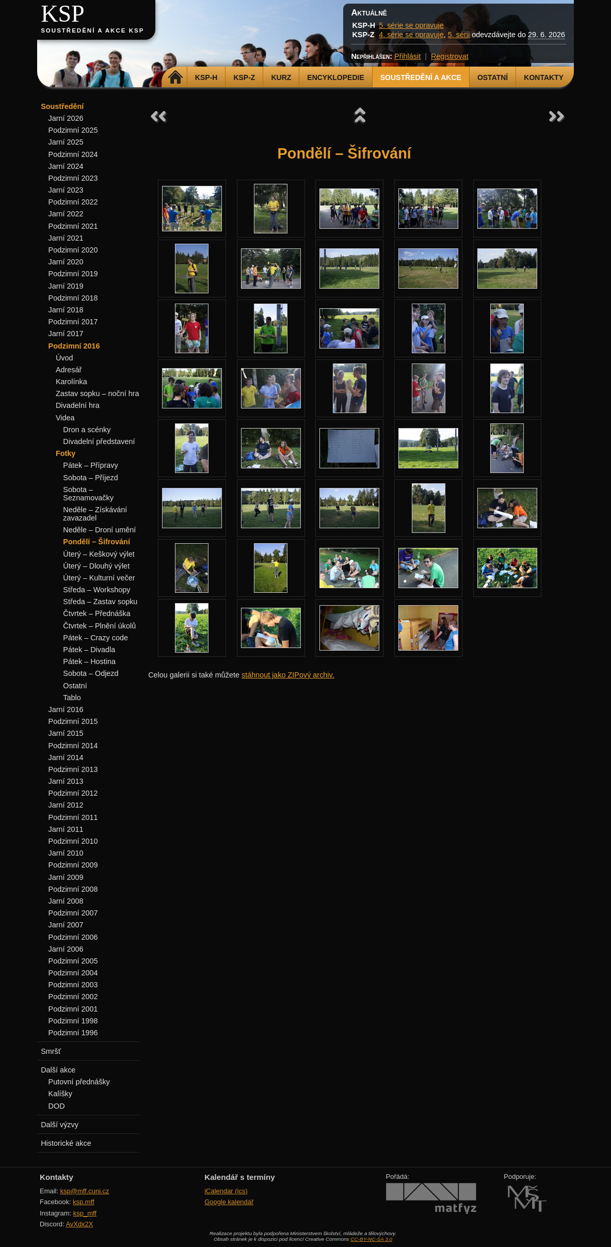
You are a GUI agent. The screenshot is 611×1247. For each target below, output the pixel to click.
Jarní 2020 (66, 262)
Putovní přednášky (79, 1082)
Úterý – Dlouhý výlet (96, 566)
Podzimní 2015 (73, 721)
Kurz (281, 77)
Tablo (72, 697)
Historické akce (66, 1143)
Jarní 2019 (66, 286)
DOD (57, 1106)
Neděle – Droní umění (99, 530)
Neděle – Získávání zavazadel (95, 514)
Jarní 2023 (66, 190)
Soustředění (62, 106)
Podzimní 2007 (73, 913)
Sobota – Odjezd (90, 673)
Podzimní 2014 (73, 745)
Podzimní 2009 (73, 865)
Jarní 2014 (66, 757)
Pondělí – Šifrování (96, 542)
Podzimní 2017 (73, 322)
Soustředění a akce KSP (92, 30)
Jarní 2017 (66, 333)
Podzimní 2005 (73, 961)
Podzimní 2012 (73, 793)
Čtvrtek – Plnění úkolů (99, 626)
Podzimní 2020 (73, 250)
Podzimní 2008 (73, 889)
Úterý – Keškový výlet (98, 554)
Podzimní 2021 (73, 226)
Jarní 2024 (66, 166)
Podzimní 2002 (73, 996)
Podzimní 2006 (73, 937)
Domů (176, 77)
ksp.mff (83, 1202)
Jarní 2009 (66, 877)
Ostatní (492, 77)
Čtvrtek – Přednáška (96, 613)
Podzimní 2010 (73, 841)
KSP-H (206, 77)
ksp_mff (85, 1213)
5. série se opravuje (411, 25)
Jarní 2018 (66, 310)
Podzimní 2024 (73, 154)
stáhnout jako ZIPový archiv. (288, 675)
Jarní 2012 (66, 805)
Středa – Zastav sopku (100, 601)
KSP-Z (244, 77)
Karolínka (71, 381)
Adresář (69, 370)
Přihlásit (407, 56)
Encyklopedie (335, 77)
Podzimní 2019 (73, 274)
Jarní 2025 (66, 142)
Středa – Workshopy (96, 590)
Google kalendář (228, 1202)
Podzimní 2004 (73, 973)
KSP (63, 14)
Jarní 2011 (66, 829)
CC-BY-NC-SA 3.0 (371, 1239)
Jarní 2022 (66, 214)
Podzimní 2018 (73, 298)
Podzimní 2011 (73, 817)
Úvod (64, 358)
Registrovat (450, 56)
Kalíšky (60, 1094)
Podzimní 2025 (73, 130)
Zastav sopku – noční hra (97, 393)
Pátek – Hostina (89, 661)
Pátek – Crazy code (95, 638)
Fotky (65, 453)
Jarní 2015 (66, 733)
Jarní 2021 (66, 238)
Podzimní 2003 (73, 985)
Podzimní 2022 (73, 202)
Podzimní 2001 (73, 1009)
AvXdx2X (79, 1224)
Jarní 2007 (66, 925)
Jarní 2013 (66, 781)
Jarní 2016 (66, 709)
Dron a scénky (86, 429)
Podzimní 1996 (73, 1033)
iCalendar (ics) (226, 1191)
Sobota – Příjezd (90, 477)
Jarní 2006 (66, 949)
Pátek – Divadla (89, 649)
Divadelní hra (78, 405)
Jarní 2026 (66, 118)
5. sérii (459, 34)
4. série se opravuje (411, 34)
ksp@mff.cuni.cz (84, 1191)
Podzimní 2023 (73, 178)
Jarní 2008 (66, 901)
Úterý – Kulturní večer (99, 578)
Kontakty (544, 77)
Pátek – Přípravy (90, 465)
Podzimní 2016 (74, 346)
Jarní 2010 (66, 853)
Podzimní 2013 (73, 769)
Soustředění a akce (420, 77)
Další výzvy (59, 1124)
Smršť (51, 1051)
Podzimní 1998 (73, 1021)
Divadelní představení (99, 441)
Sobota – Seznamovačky (88, 493)
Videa (65, 418)
